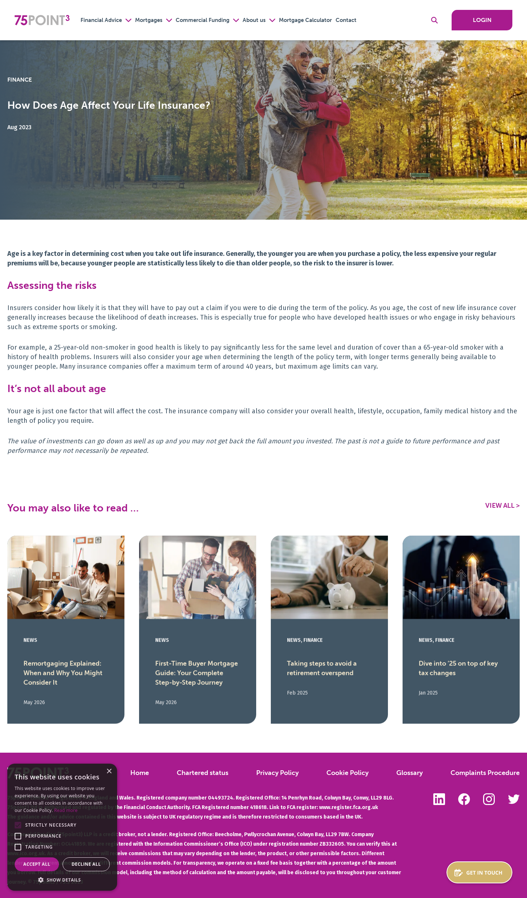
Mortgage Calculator (305, 20)
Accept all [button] (37, 864)
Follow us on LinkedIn (439, 799)
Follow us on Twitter (514, 799)
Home (139, 773)
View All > (502, 506)
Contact (346, 20)
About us (254, 20)
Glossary (409, 773)
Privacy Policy (277, 773)
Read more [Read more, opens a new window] (66, 810)
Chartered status (202, 773)
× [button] (109, 771)
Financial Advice (101, 20)
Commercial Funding (202, 20)
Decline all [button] (86, 864)
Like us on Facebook (464, 799)
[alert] (62, 827)
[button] (18, 825)
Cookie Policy (347, 773)
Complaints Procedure (485, 773)
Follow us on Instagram (489, 799)
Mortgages (148, 20)
